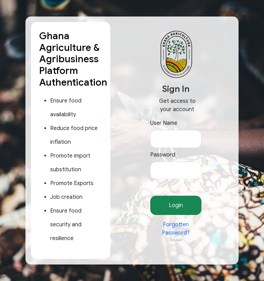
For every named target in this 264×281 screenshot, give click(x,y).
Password (162, 154)
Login (176, 205)
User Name (163, 123)
